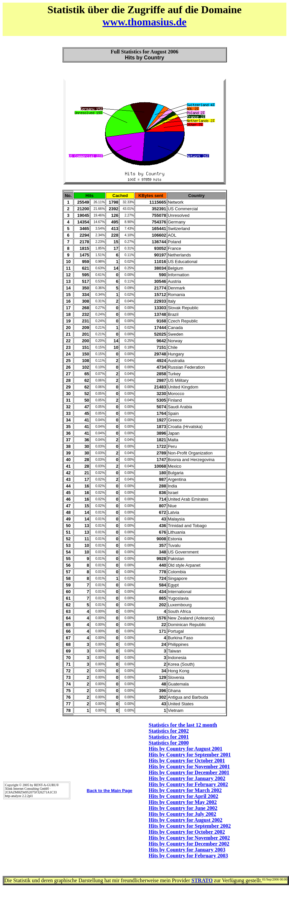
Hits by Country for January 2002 (187, 778)
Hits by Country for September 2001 (190, 754)
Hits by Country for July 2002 (182, 814)
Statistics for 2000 (169, 743)
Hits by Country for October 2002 (187, 832)
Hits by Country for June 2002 (183, 808)
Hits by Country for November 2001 (189, 766)
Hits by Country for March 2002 (185, 790)
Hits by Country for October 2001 (187, 760)
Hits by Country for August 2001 (185, 748)
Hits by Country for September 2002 (190, 826)
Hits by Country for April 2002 (183, 796)
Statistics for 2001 (169, 737)
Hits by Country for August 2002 (185, 820)
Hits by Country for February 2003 (188, 855)
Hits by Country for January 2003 (187, 849)
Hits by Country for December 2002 (189, 844)
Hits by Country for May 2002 (183, 802)
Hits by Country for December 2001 (189, 772)
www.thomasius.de (144, 22)
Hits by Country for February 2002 (188, 784)
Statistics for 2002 (169, 731)
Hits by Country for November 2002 (189, 838)
